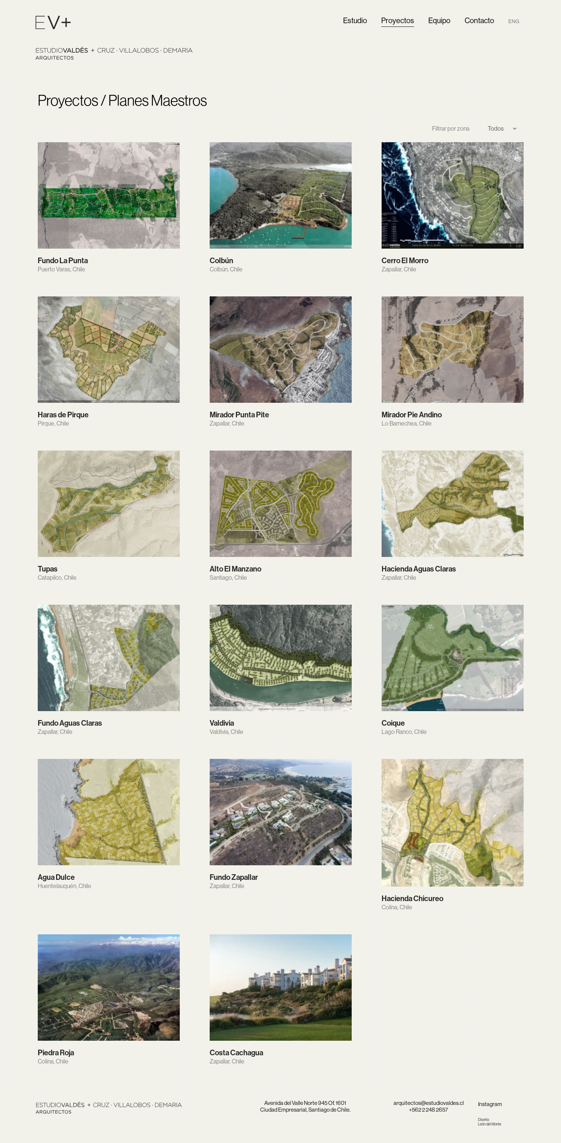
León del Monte (489, 1122)
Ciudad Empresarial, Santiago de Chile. (305, 1109)
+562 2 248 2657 (428, 1109)
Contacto (479, 20)
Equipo (439, 20)
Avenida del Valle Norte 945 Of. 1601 (305, 1103)
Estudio (355, 20)
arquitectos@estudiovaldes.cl (429, 1103)
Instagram (490, 1104)
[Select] (499, 128)
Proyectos (397, 20)
